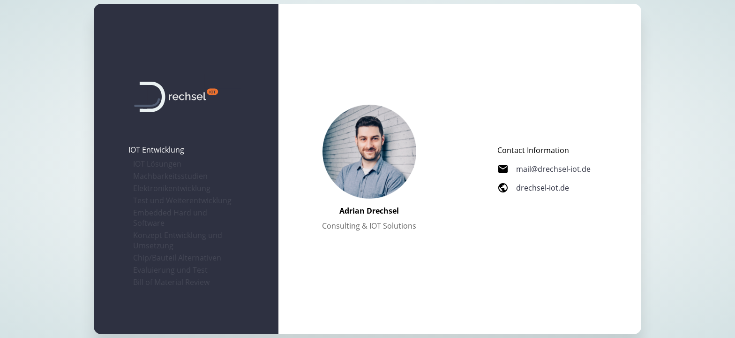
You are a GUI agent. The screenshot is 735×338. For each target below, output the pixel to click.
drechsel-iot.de (542, 188)
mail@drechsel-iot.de (553, 169)
